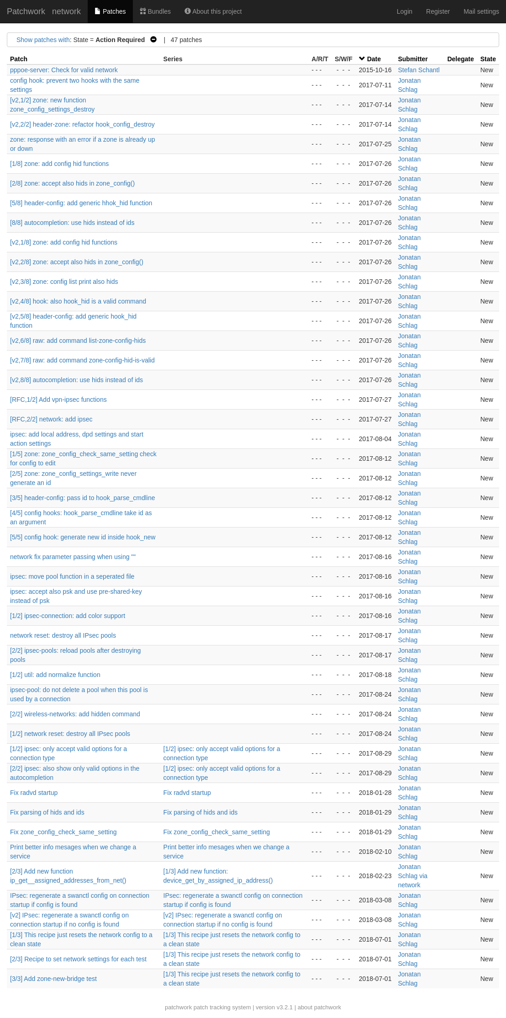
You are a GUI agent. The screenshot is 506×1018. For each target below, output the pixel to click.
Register (438, 11)
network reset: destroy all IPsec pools (63, 635)
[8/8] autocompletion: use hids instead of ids (72, 222)
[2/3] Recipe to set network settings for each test (78, 959)
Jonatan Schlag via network (412, 876)
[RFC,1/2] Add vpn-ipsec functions (58, 399)
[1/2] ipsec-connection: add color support (67, 615)
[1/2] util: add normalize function (55, 674)
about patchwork (319, 1007)
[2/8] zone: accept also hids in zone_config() (72, 183)
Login (404, 11)
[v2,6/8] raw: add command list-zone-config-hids (78, 340)
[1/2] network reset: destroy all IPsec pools (70, 733)
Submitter (412, 59)
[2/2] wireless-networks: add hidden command (75, 714)
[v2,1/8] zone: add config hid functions (63, 242)
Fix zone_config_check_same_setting (63, 832)
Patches (110, 11)
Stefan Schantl (418, 70)
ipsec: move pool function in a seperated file (72, 576)
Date (374, 59)
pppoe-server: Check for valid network (64, 70)
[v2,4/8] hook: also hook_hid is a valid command (78, 301)
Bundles (155, 11)
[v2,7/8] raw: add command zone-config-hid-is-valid (82, 360)
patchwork (178, 1007)
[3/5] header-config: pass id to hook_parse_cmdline (82, 497)
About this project (213, 11)
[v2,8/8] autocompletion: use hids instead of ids (76, 380)
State (488, 59)
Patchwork (26, 11)
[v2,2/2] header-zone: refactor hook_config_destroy (82, 124)
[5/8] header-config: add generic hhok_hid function (81, 203)
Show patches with (43, 39)
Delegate (460, 59)
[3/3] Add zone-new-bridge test (53, 978)
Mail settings (481, 11)
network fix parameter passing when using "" (73, 556)
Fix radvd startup (34, 792)
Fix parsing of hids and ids (47, 812)
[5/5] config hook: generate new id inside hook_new (82, 537)
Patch (18, 59)
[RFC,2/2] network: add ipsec (51, 419)
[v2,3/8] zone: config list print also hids (64, 281)
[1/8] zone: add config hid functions (59, 163)
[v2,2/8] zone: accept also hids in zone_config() (76, 262)
